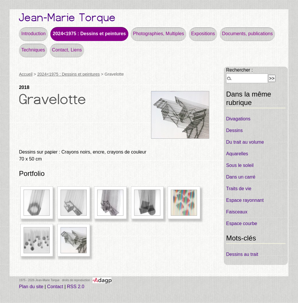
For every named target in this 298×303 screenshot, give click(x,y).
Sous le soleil (239, 165)
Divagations (238, 118)
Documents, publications (247, 33)
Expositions (203, 33)
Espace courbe (241, 223)
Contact (55, 286)
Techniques (33, 49)
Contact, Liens (67, 49)
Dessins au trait (242, 254)
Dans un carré (241, 176)
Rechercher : (239, 69)
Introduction (33, 33)
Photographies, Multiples (158, 33)
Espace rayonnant (245, 200)
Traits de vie (238, 188)
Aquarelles (237, 153)
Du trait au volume (245, 142)
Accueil (25, 74)
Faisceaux (236, 211)
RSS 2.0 (75, 286)
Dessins (234, 130)
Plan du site (31, 286)
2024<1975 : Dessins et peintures (89, 33)
